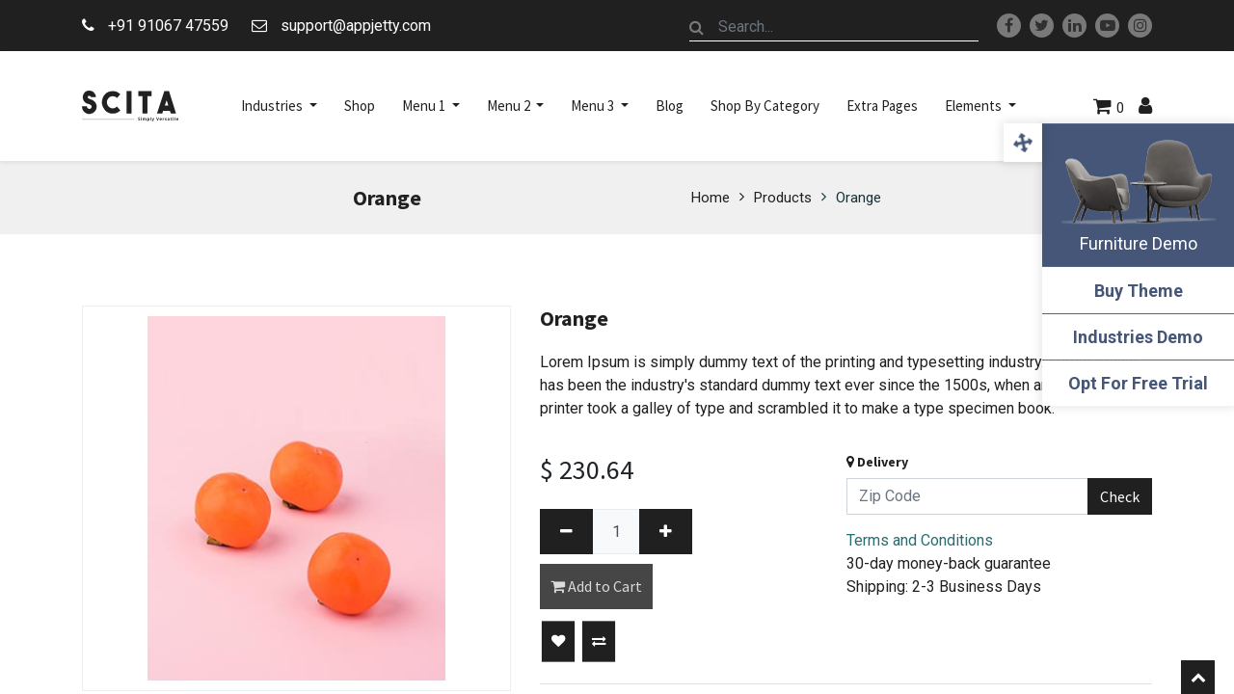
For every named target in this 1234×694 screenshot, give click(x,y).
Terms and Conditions (919, 540)
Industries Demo (1138, 337)
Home (710, 197)
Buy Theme (1137, 290)
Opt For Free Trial (1138, 383)
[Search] (697, 27)
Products (783, 197)
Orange (858, 197)
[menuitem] (359, 106)
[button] (558, 642)
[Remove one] (566, 531)
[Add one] (665, 531)
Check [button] (1120, 496)
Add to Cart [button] (596, 586)
